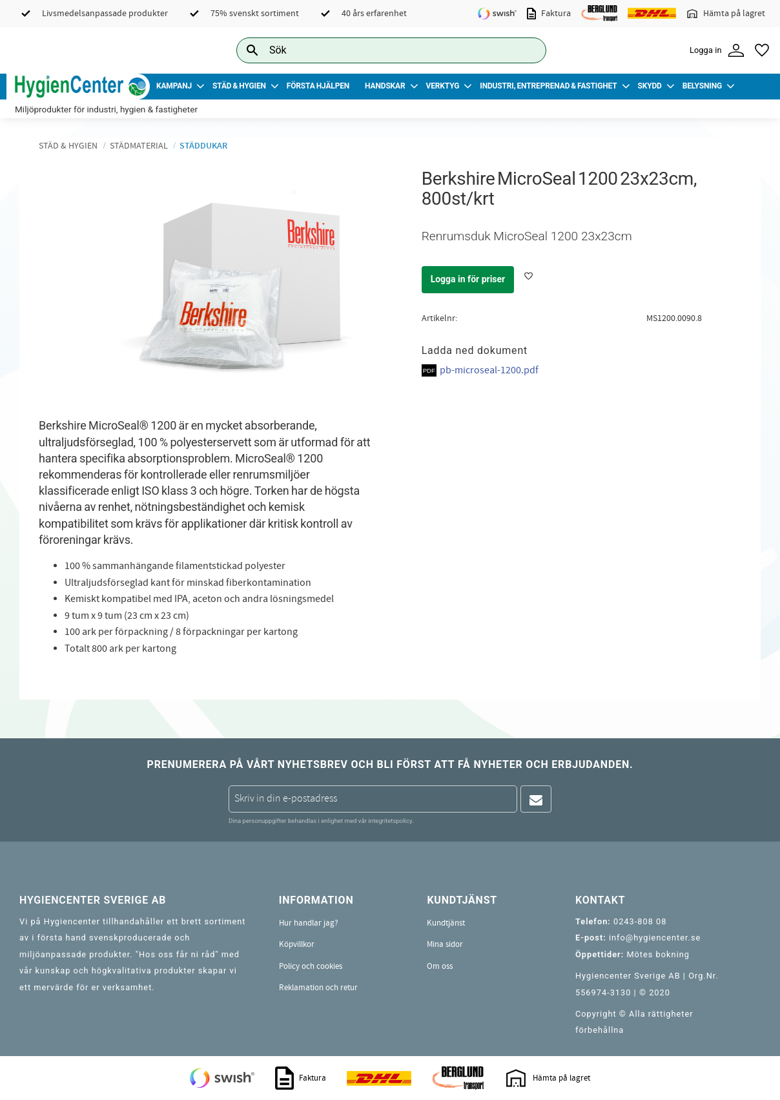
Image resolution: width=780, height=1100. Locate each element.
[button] (762, 50)
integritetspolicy (390, 820)
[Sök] (526, 50)
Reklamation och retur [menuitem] (318, 987)
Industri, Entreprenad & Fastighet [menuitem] (548, 85)
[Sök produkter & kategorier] (377, 50)
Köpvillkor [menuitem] (296, 944)
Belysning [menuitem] (702, 85)
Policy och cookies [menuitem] (310, 966)
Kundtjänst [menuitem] (446, 923)
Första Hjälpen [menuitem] (318, 85)
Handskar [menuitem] (385, 85)
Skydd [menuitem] (649, 85)
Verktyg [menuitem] (443, 85)
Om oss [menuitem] (440, 966)
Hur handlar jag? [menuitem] (308, 923)
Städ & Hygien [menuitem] (239, 85)
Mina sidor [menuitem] (445, 944)
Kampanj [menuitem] (174, 85)
